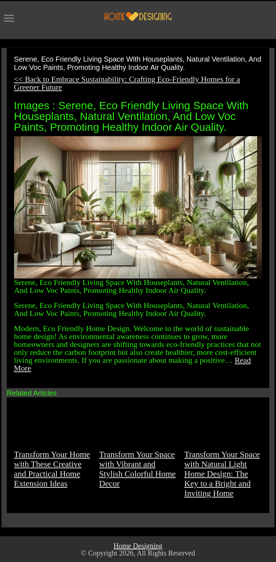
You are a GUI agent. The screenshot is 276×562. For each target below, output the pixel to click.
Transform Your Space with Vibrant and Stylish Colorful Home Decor (137, 469)
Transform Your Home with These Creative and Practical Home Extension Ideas (52, 469)
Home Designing (138, 546)
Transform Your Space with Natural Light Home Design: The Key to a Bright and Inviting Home (222, 474)
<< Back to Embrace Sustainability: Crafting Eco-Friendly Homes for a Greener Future (127, 83)
